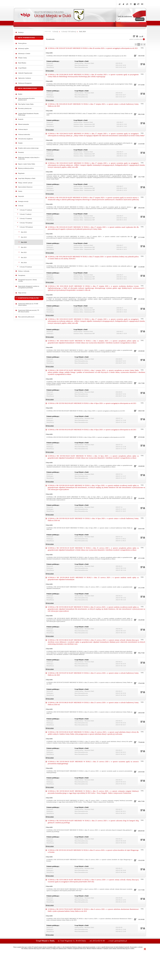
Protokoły (21, 152)
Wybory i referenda (23, 271)
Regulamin (21, 173)
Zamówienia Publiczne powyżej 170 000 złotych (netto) (28, 311)
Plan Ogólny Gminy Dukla (26, 104)
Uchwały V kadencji (25, 214)
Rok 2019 (24, 237)
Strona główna (22, 43)
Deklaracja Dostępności (25, 83)
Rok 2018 (24, 232)
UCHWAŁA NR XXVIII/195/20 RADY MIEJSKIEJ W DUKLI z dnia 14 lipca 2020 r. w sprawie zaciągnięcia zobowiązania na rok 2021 (92, 430)
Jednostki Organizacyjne (25, 73)
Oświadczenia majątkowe (25, 138)
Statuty (20, 191)
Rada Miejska (22, 63)
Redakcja (21, 32)
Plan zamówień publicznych (26, 317)
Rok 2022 (24, 252)
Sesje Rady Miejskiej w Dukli (26, 178)
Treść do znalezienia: (125, 16)
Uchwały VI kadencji (26, 218)
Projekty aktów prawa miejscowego (28, 148)
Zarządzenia (21, 275)
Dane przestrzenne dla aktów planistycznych (26, 99)
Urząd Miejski (22, 68)
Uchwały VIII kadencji (26, 227)
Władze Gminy (22, 58)
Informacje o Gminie (24, 53)
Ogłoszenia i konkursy (24, 78)
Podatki (20, 143)
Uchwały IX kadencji (26, 267)
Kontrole (20, 119)
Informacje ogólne (23, 48)
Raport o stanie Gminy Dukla (26, 164)
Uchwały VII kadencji (26, 222)
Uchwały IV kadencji (26, 210)
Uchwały (20, 205)
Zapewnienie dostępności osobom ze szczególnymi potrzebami (28, 286)
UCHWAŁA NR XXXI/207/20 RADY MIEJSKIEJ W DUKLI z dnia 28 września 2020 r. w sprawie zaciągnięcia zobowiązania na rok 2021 (93, 48)
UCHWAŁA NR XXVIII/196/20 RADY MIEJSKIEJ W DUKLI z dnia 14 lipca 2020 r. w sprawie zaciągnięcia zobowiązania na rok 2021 (92, 403)
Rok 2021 (24, 247)
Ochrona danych (23, 129)
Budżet (20, 94)
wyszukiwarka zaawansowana (130, 22)
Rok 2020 (24, 242)
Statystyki (21, 196)
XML (142, 48)
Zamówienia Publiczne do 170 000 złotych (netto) (28, 304)
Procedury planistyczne (25, 108)
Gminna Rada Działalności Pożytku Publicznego (28, 114)
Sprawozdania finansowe (25, 187)
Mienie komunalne (23, 124)
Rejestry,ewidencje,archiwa (26, 168)
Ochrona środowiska (24, 134)
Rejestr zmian (50, 70)
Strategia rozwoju (23, 201)
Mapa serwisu (22, 292)
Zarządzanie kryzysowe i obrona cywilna (27, 280)
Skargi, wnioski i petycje (25, 182)
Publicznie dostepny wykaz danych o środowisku (28, 158)
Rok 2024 (24, 262)
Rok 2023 (24, 257)
